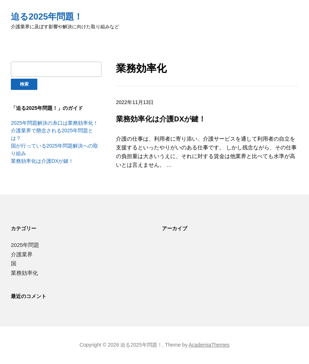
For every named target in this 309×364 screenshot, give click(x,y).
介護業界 (22, 254)
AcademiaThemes (209, 345)
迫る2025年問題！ (47, 16)
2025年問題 (25, 245)
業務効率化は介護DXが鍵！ (42, 161)
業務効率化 (24, 273)
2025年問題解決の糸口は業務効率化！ (54, 123)
